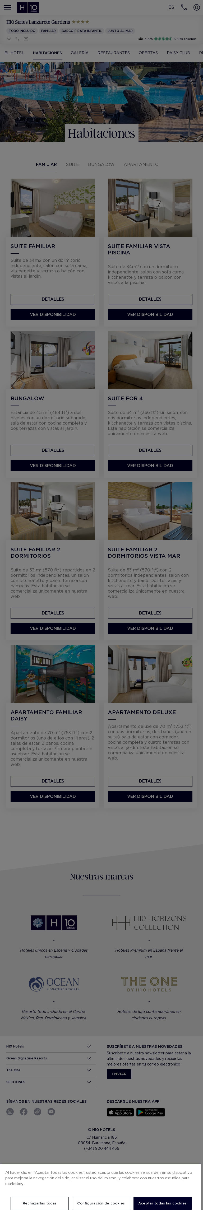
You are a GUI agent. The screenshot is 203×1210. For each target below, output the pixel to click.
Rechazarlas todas (40, 1203)
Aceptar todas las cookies (162, 1203)
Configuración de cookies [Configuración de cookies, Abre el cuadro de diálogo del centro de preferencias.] (101, 1203)
